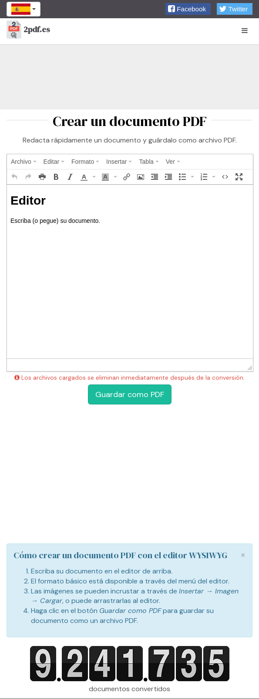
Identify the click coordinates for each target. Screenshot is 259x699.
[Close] (243, 555)
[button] (188, 9)
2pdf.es (28, 30)
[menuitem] (24, 161)
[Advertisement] (129, 77)
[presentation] (23, 162)
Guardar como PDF (129, 394)
